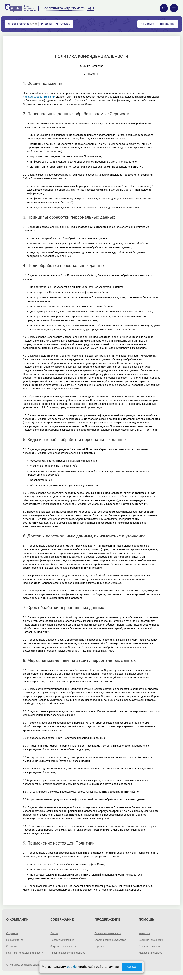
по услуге (147, 24)
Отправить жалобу (149, 946)
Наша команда (14, 940)
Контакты (144, 933)
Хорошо (131, 966)
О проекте (12, 933)
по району (167, 24)
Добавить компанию (62, 940)
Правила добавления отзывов (67, 952)
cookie (72, 967)
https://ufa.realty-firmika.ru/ (39, 96)
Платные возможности (108, 933)
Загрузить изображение (64, 946)
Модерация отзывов (150, 952)
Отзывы (63, 23)
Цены (46, 23)
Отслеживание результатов (110, 940)
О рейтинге (12, 946)
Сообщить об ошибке (151, 940)
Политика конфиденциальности (24, 952)
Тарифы (99, 946)
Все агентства (22, 24)
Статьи (54, 933)
